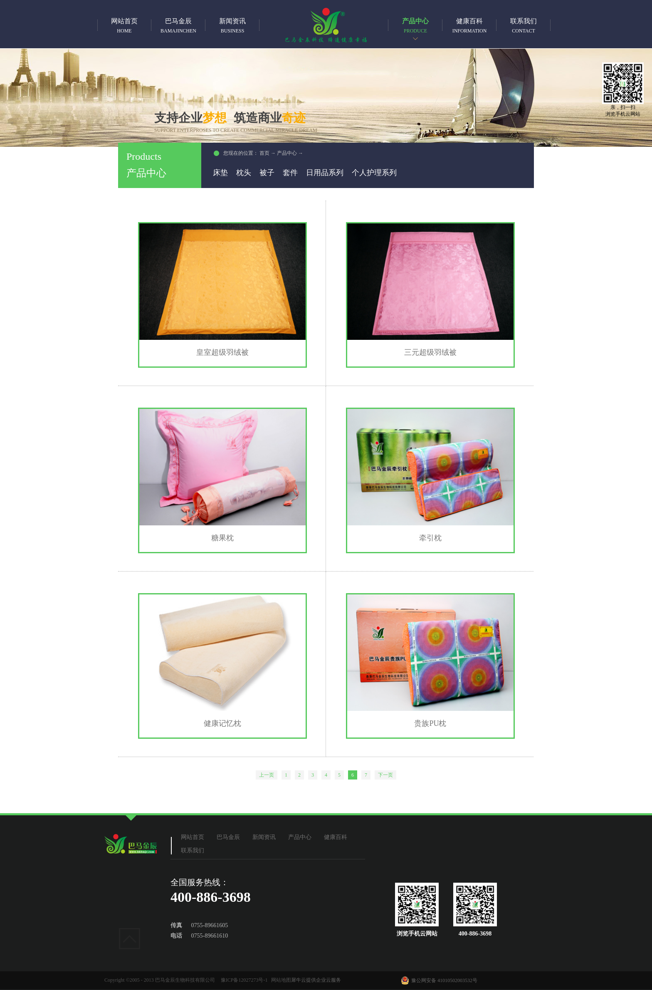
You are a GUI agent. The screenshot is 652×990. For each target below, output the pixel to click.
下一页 (385, 775)
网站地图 (280, 980)
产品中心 (287, 153)
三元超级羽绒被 (430, 352)
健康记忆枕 (222, 723)
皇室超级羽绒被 (222, 352)
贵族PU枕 (430, 723)
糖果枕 (222, 538)
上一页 (266, 775)
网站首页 (124, 25)
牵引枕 (430, 538)
